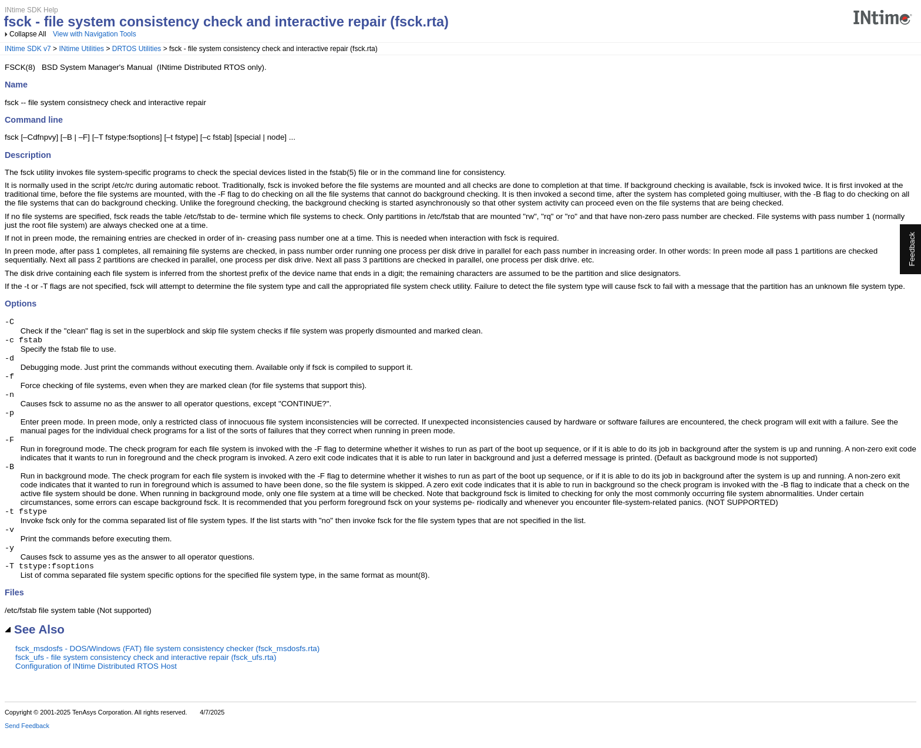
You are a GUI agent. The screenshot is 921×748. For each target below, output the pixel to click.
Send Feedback (27, 739)
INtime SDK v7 (28, 49)
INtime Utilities (81, 49)
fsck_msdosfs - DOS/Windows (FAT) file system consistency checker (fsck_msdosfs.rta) (167, 662)
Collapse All (27, 34)
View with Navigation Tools (94, 34)
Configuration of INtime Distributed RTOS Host (96, 680)
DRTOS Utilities (137, 49)
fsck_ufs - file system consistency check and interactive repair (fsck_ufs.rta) (145, 671)
